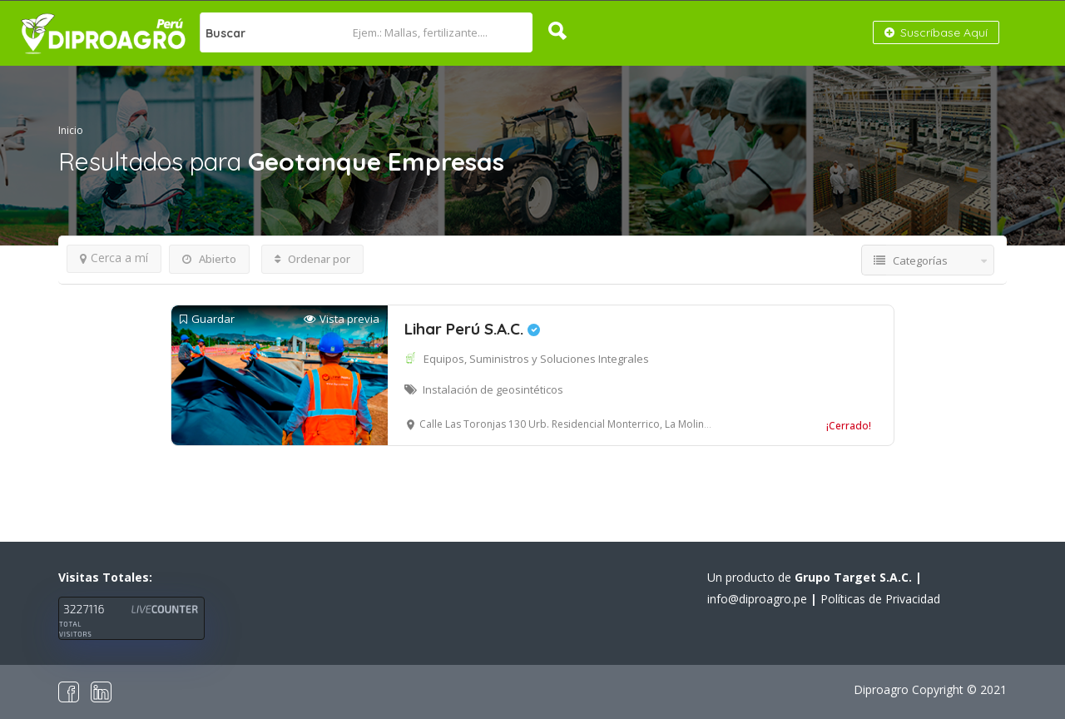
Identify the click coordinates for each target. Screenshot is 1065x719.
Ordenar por (312, 258)
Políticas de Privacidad (880, 599)
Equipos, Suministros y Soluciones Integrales (536, 358)
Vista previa (341, 319)
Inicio (70, 130)
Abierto (209, 258)
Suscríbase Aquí (936, 32)
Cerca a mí (114, 257)
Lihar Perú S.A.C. (472, 329)
